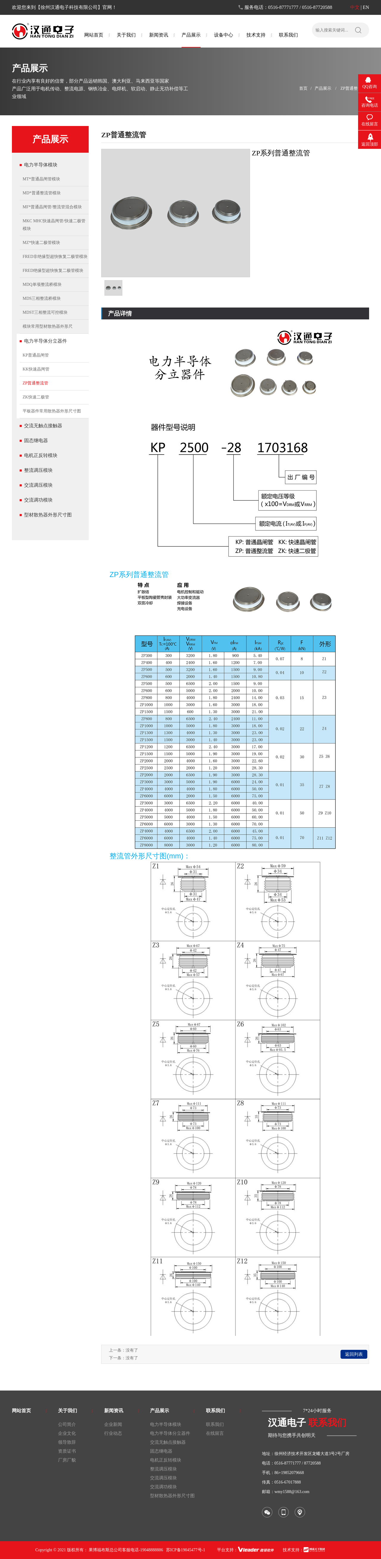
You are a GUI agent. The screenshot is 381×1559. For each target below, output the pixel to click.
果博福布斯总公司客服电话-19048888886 (126, 1550)
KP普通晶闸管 (36, 355)
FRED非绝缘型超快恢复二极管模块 (55, 256)
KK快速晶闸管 (36, 369)
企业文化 (67, 1433)
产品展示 (323, 88)
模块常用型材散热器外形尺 (48, 326)
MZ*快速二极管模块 (41, 242)
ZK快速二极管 (36, 397)
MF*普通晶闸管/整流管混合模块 (52, 207)
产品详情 (120, 313)
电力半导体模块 (40, 164)
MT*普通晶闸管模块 (41, 179)
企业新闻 (113, 1424)
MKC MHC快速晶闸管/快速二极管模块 (54, 225)
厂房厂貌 (67, 1460)
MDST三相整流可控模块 (45, 312)
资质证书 (67, 1451)
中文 (355, 7)
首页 (303, 88)
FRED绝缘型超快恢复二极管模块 (53, 270)
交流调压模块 (38, 485)
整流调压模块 (38, 470)
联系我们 (215, 1424)
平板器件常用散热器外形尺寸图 (52, 411)
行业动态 (113, 1433)
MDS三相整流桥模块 (42, 298)
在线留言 (215, 1433)
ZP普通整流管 (353, 88)
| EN (364, 7)
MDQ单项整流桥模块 (42, 284)
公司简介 (67, 1424)
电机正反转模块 (40, 455)
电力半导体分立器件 (45, 340)
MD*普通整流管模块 (42, 193)
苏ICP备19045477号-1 (185, 1550)
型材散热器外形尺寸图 (48, 514)
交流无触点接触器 (43, 425)
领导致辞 (67, 1442)
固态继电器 (36, 440)
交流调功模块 (38, 499)
